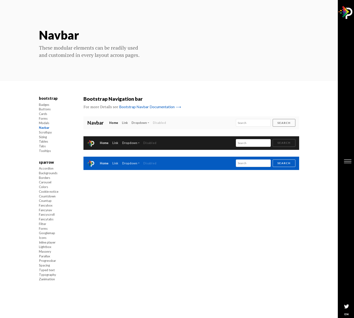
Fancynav (45, 210)
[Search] (253, 123)
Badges (44, 105)
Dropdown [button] (139, 123)
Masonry (45, 251)
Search (283, 123)
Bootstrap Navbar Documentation (150, 106)
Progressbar (47, 261)
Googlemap (47, 233)
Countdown (47, 196)
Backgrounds (48, 173)
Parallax (44, 256)
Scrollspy (45, 132)
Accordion (46, 168)
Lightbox (45, 247)
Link (125, 123)
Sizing (43, 137)
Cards (43, 114)
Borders (44, 178)
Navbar (44, 127)
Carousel (45, 182)
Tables (43, 141)
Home (114, 122)
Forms (43, 118)
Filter (42, 224)
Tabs (42, 146)
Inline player (47, 242)
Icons (42, 238)
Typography (47, 275)
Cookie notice (48, 191)
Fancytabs (46, 219)
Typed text (47, 270)
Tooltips (45, 151)
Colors (43, 187)
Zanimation (47, 279)
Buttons (45, 109)
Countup (45, 201)
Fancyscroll (47, 214)
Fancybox (46, 205)
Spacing (44, 265)
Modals (44, 123)
